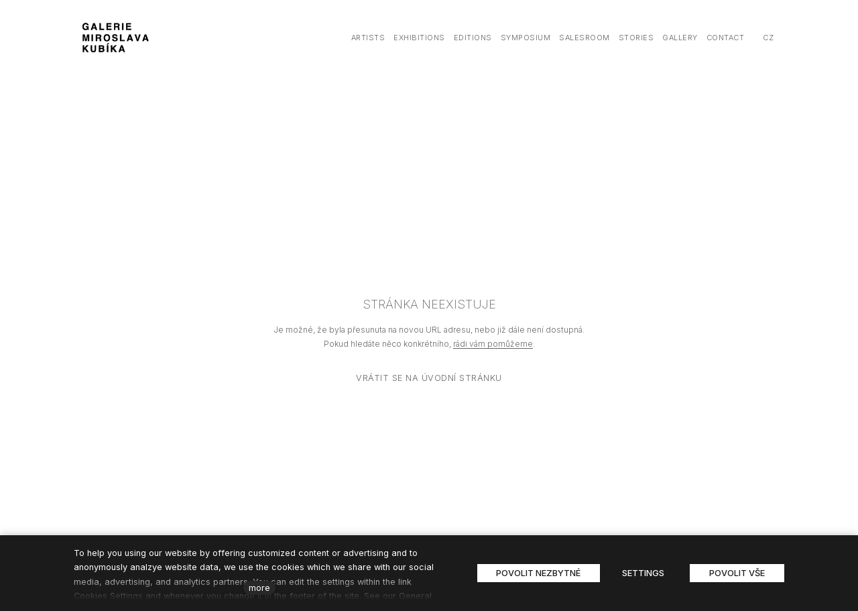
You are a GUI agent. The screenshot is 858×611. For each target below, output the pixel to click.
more (259, 588)
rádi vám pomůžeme (493, 344)
